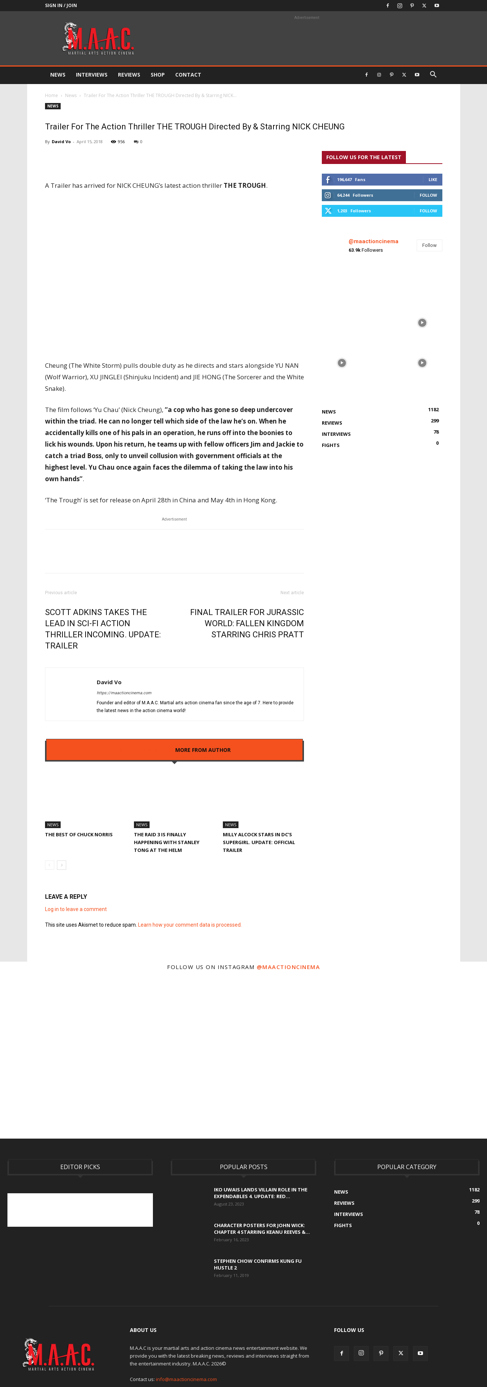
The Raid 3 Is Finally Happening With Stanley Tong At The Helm (166, 842)
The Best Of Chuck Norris (79, 834)
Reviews (129, 74)
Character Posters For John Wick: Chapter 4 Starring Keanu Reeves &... (262, 1228)
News (57, 74)
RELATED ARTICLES (143, 749)
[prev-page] (49, 865)
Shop (158, 74)
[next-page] (61, 865)
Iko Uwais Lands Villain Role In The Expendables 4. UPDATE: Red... (260, 1193)
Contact (188, 74)
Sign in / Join (61, 5)
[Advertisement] (142, 1210)
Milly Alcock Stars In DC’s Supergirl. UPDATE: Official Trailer (259, 842)
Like (433, 179)
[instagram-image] (342, 283)
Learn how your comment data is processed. (190, 925)
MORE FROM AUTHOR (203, 749)
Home (51, 95)
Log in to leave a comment (76, 909)
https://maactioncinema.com (124, 693)
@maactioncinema (373, 241)
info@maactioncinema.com (186, 1379)
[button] (433, 75)
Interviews (92, 74)
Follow (428, 195)
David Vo (61, 141)
